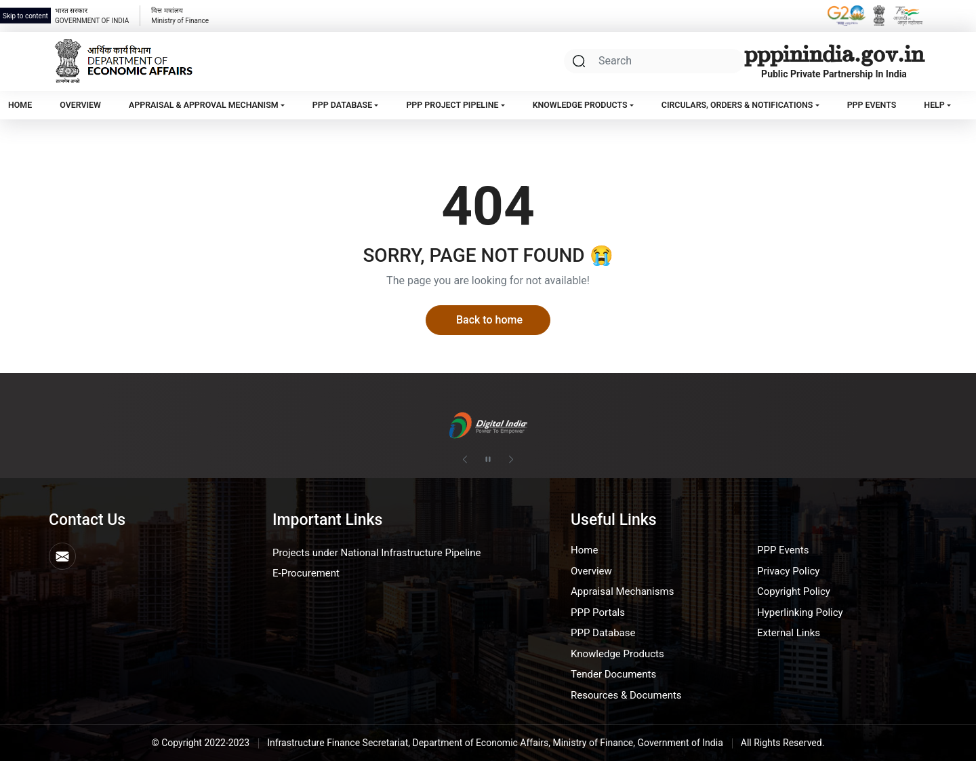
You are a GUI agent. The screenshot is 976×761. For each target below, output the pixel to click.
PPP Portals (598, 612)
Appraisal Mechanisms (622, 591)
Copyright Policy (793, 591)
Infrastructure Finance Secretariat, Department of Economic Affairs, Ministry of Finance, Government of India (495, 742)
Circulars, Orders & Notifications (737, 105)
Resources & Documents (626, 695)
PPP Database (342, 105)
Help (934, 105)
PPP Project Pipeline (452, 105)
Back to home (489, 319)
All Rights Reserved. (783, 742)
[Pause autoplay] (488, 460)
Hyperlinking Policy (800, 612)
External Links (788, 633)
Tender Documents (613, 674)
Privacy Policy (788, 571)
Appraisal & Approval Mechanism (204, 105)
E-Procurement (306, 573)
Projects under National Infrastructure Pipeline (376, 553)
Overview (80, 105)
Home (20, 105)
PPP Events (872, 105)
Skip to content (25, 16)
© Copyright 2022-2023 (201, 742)
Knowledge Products (580, 105)
